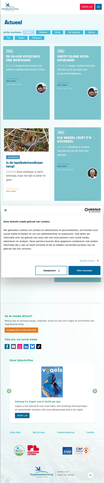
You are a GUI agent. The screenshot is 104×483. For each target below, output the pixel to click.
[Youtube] (13, 346)
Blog (57, 32)
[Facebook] (7, 346)
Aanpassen (51, 270)
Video (21, 37)
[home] (15, 7)
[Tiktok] (38, 346)
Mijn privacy (39, 432)
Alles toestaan (84, 270)
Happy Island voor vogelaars (73, 58)
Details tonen (87, 260)
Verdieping (74, 32)
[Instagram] (19, 346)
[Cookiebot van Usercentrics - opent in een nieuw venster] (86, 210)
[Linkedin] (26, 346)
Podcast (36, 37)
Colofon (90, 432)
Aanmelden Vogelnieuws (21, 330)
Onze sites (15, 432)
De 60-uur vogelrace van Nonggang (23, 58)
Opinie (91, 32)
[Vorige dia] (9, 407)
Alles (28, 32)
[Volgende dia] (94, 407)
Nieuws (43, 32)
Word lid (22, 415)
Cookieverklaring (65, 432)
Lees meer (11, 81)
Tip (8, 37)
